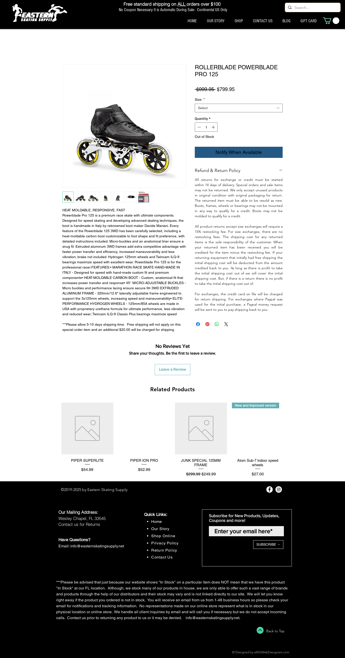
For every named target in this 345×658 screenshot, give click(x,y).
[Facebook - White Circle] (269, 489)
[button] (331, 20)
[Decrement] (199, 127)
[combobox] (239, 108)
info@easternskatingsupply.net (97, 546)
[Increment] (214, 127)
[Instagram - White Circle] (278, 489)
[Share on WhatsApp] (217, 324)
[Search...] (312, 7)
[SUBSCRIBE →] (268, 544)
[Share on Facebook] (198, 324)
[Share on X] (226, 324)
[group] (172, 439)
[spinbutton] (206, 127)
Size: (200, 99)
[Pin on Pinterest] (207, 324)
